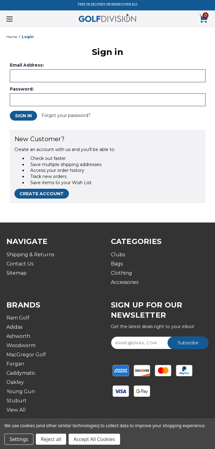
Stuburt (16, 401)
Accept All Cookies (94, 439)
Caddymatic (21, 373)
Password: (22, 89)
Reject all (51, 439)
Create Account (42, 193)
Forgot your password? (66, 115)
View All (16, 410)
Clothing (121, 273)
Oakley (15, 382)
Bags (117, 264)
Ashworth (18, 336)
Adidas (14, 327)
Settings (18, 439)
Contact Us (19, 264)
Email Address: (27, 65)
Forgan (15, 364)
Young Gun (20, 391)
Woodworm (21, 345)
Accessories (124, 282)
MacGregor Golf (26, 355)
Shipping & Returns (30, 254)
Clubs (118, 254)
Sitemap (16, 273)
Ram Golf (17, 318)
